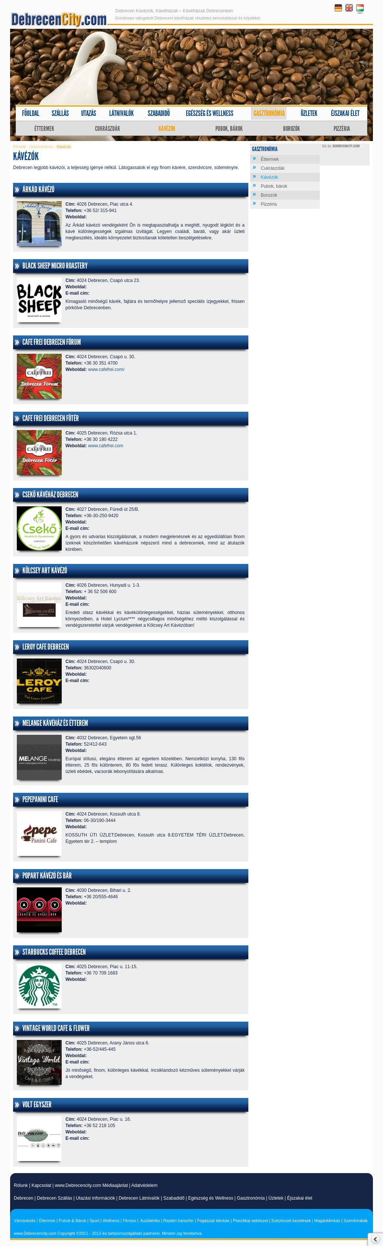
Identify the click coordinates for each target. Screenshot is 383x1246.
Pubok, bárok (229, 129)
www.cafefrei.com (105, 445)
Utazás (88, 113)
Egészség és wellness (209, 113)
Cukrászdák (107, 129)
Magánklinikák (327, 1220)
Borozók (291, 129)
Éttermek (44, 129)
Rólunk (21, 1185)
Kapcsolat (41, 1185)
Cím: (70, 204)
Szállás (60, 113)
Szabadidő (159, 113)
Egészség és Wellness (210, 1198)
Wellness (111, 1220)
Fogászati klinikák (213, 1220)
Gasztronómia (269, 113)
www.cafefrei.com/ (106, 369)
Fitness (129, 1220)
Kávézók (167, 129)
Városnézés (25, 1220)
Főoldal (30, 113)
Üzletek (309, 113)
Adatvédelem (144, 1185)
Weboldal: (76, 217)
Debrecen (23, 1198)
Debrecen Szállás (54, 1198)
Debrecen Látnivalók (139, 1198)
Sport (94, 1220)
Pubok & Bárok (72, 1220)
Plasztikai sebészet (250, 1220)
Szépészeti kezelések (291, 1220)
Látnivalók (121, 113)
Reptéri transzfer (178, 1220)
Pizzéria (342, 129)
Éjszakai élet (345, 113)
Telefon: (74, 210)
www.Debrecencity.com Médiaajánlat (91, 1185)
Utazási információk (95, 1198)
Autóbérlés (150, 1220)
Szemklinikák (356, 1220)
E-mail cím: (77, 293)
